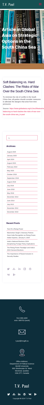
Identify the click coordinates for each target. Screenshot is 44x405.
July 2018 (10, 186)
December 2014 (12, 197)
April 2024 (10, 159)
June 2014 (10, 201)
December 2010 (12, 212)
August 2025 (11, 152)
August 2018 (11, 182)
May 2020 (10, 171)
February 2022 (12, 167)
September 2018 (13, 178)
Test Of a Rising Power (15, 229)
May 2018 (10, 193)
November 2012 (12, 208)
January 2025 (12, 156)
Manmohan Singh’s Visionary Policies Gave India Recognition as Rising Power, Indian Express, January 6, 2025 (21, 235)
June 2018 (10, 189)
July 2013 (10, 204)
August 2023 (11, 163)
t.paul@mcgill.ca (21, 341)
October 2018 (12, 174)
